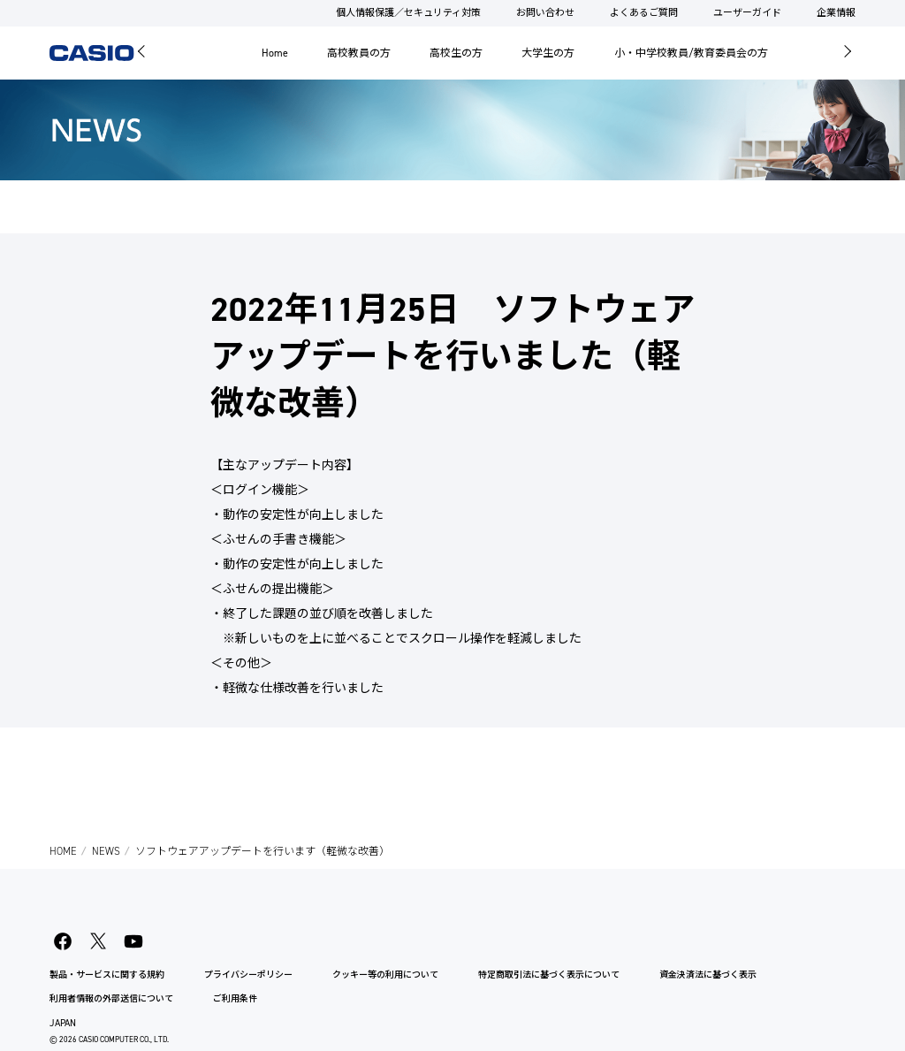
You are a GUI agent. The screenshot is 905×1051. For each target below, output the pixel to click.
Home (275, 53)
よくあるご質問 (644, 12)
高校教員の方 (359, 53)
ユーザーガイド (747, 12)
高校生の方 (456, 53)
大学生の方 (547, 53)
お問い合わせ (545, 12)
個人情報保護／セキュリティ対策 (408, 12)
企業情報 (836, 12)
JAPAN (62, 1023)
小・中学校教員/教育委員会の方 (691, 53)
